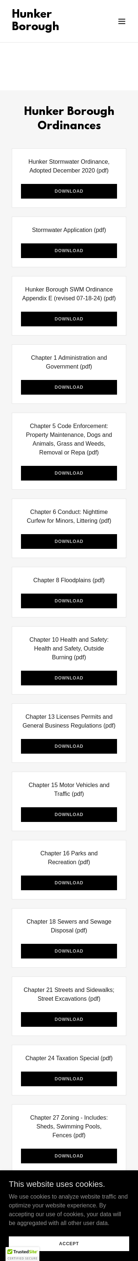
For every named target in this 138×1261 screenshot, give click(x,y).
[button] (121, 21)
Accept (69, 1243)
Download (68, 191)
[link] (51, 28)
